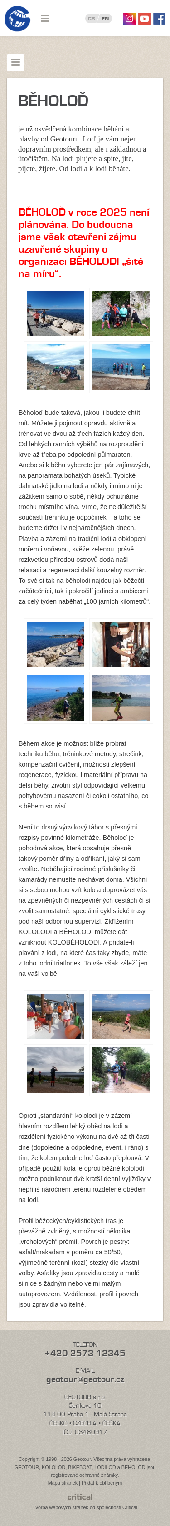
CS (91, 18)
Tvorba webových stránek (60, 1507)
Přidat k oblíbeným (102, 1483)
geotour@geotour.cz (85, 1379)
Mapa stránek (63, 1483)
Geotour (18, 19)
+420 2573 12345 (85, 1353)
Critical (129, 1507)
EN (105, 18)
